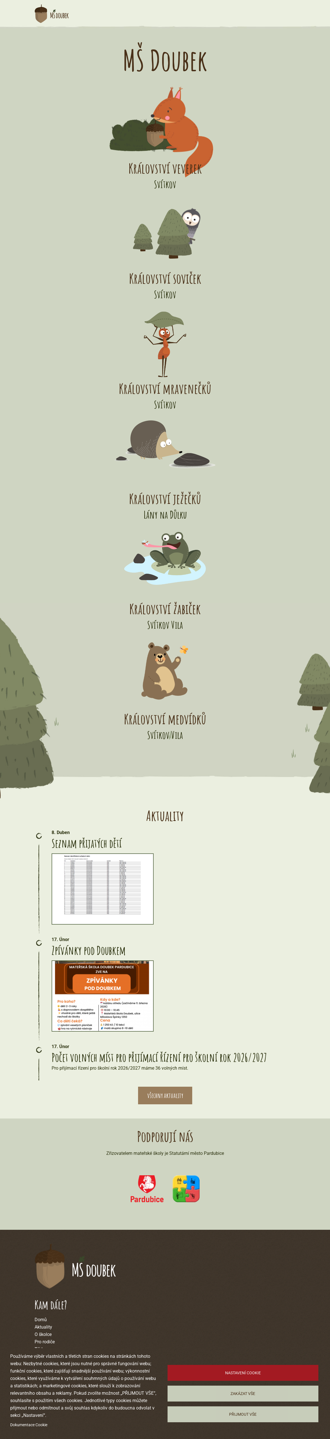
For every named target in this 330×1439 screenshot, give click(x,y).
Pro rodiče (45, 1341)
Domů (41, 1319)
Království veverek (165, 168)
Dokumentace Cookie (28, 1425)
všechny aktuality (165, 1095)
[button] (111, 889)
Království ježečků (165, 498)
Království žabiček (165, 608)
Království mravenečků (165, 388)
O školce (43, 1334)
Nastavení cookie (243, 1373)
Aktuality (43, 1327)
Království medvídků (165, 719)
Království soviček (165, 278)
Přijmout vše (243, 1414)
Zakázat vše (242, 1393)
